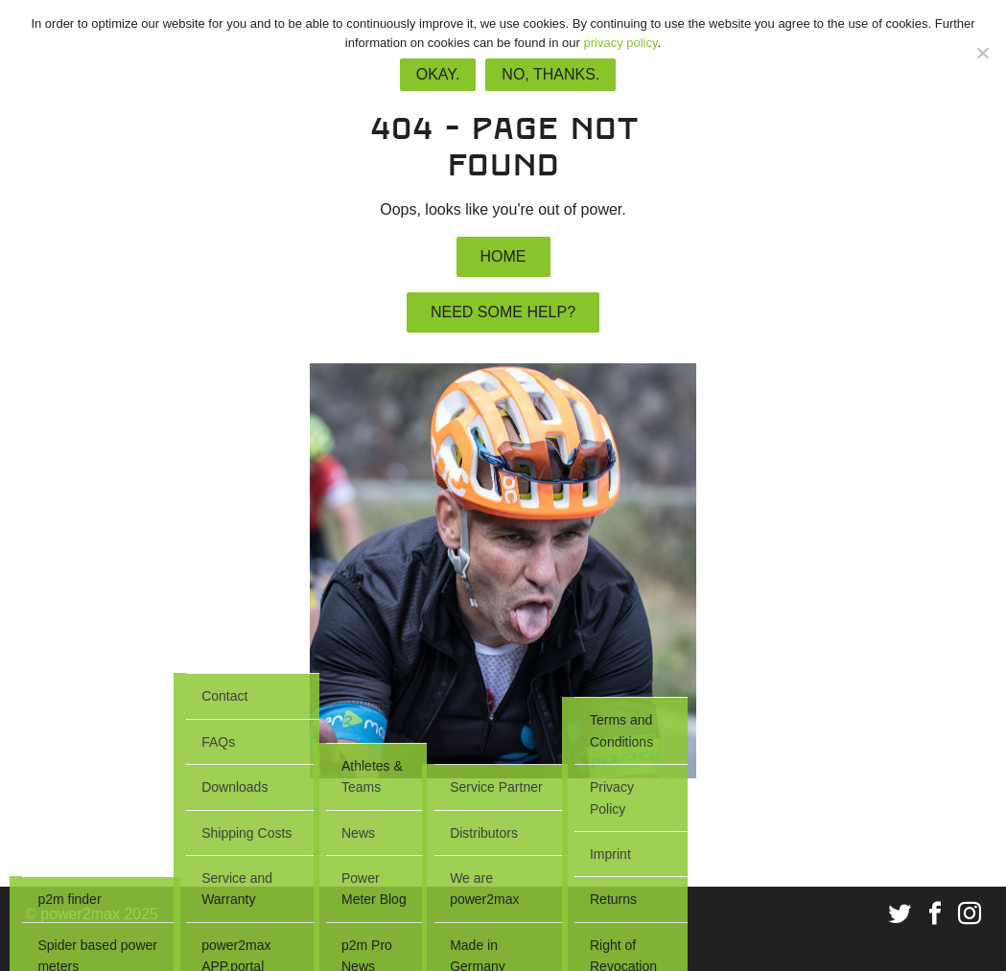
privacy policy (620, 42)
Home (503, 256)
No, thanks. (550, 74)
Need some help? (503, 312)
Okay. (438, 74)
